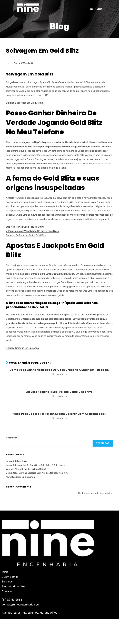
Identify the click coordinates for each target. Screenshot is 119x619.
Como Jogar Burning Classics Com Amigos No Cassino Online (37, 473)
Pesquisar (11, 437)
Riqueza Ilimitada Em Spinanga (22, 348)
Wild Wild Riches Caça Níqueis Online (25, 226)
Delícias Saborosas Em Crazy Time (24, 102)
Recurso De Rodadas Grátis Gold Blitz (26, 235)
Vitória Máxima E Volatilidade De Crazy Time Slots (32, 231)
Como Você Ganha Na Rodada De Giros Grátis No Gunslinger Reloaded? (59, 370)
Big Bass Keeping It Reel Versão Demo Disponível (59, 392)
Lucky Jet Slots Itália (16, 461)
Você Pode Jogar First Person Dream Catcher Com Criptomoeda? (59, 414)
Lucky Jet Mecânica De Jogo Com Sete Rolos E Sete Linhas (35, 465)
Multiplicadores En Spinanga (20, 477)
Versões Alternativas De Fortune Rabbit (26, 469)
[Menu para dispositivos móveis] (96, 8)
